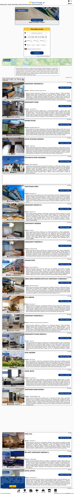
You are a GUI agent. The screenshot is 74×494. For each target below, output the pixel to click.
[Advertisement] (37, 419)
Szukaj (37, 53)
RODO (2, 484)
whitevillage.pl (37, 2)
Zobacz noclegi (65, 87)
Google (22, 477)
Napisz (72, 493)
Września (5, 85)
